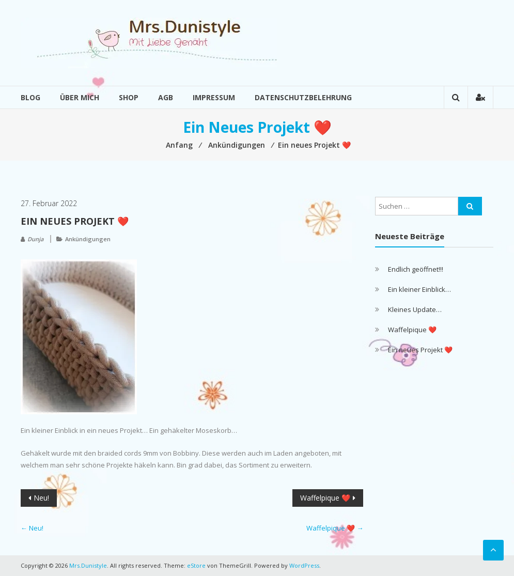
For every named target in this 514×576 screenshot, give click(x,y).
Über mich (79, 97)
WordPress (304, 565)
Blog (30, 97)
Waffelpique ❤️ (325, 498)
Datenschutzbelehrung (303, 97)
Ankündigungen (88, 239)
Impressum (214, 97)
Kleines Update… (415, 309)
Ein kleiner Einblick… (419, 289)
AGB (165, 97)
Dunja (35, 239)
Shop (128, 97)
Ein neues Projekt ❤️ (420, 349)
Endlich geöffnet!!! (415, 269)
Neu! (41, 498)
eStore (196, 565)
